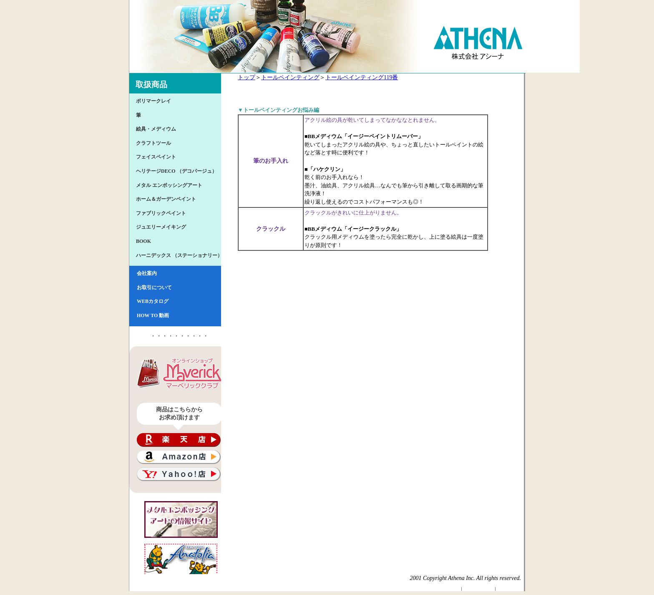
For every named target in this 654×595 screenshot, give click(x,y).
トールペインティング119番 (361, 77)
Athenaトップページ (443, 589)
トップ (246, 77)
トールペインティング (290, 77)
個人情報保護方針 (478, 589)
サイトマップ (508, 589)
